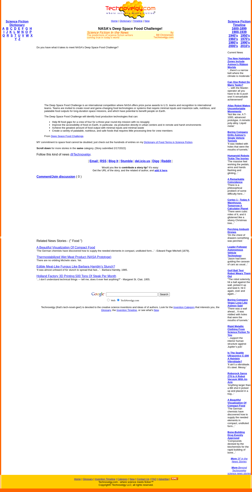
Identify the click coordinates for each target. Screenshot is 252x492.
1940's (233, 35)
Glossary (106, 310)
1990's (245, 42)
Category (122, 479)
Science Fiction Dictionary (17, 23)
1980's (233, 42)
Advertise (163, 479)
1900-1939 (239, 32)
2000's (233, 46)
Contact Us (143, 479)
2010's (245, 46)
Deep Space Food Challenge (67, 136)
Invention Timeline (127, 310)
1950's (245, 35)
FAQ (153, 479)
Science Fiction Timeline (239, 23)
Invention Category (184, 307)
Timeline (138, 20)
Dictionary (125, 20)
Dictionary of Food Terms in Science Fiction (168, 142)
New (147, 20)
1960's (233, 39)
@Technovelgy (80, 154)
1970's (245, 39)
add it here (160, 170)
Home (114, 20)
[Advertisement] (16, 102)
